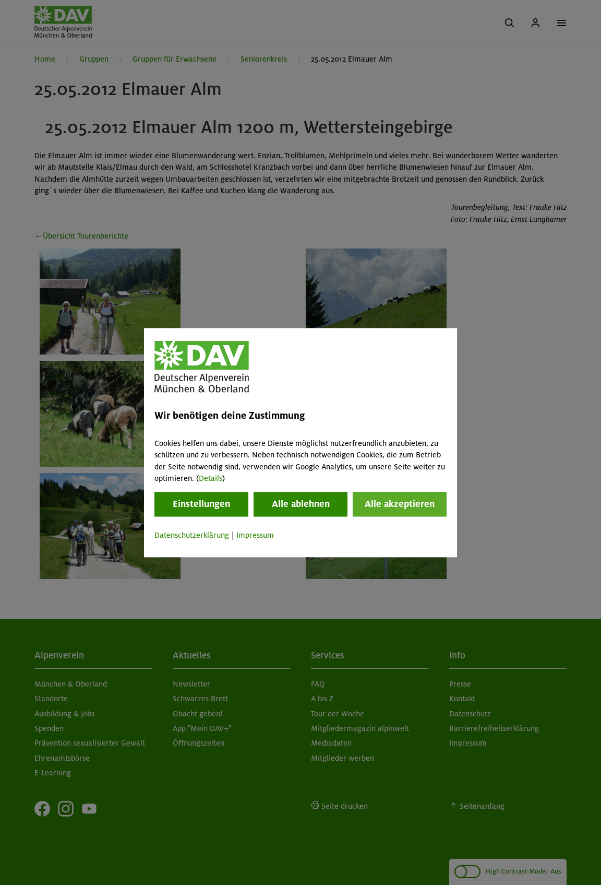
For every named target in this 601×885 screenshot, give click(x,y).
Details (210, 478)
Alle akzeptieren (400, 504)
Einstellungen (201, 504)
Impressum (255, 535)
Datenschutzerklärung (191, 535)
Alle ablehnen (301, 504)
